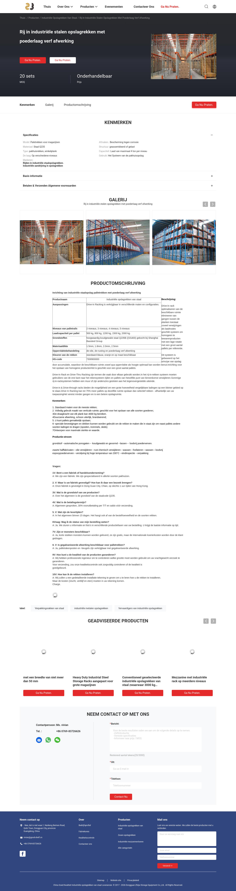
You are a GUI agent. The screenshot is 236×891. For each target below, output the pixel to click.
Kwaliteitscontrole (86, 838)
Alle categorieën (125, 848)
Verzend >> (167, 866)
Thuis (22, 18)
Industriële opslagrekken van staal (59, 18)
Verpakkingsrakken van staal (49, 608)
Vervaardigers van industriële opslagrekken (140, 608)
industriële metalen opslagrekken (91, 608)
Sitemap (100, 880)
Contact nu (121, 796)
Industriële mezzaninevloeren (131, 842)
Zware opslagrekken (127, 835)
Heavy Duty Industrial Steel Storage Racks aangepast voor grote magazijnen (93, 681)
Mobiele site (115, 880)
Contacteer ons (85, 844)
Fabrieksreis (84, 831)
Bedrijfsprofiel (85, 825)
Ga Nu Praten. (33, 60)
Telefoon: (116, 778)
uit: (113, 762)
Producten (34, 18)
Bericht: (115, 723)
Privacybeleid (133, 880)
